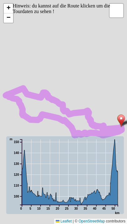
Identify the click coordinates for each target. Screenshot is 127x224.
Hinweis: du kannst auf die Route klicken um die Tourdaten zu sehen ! (61, 8)
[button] (121, 121)
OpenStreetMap (91, 221)
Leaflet (64, 221)
